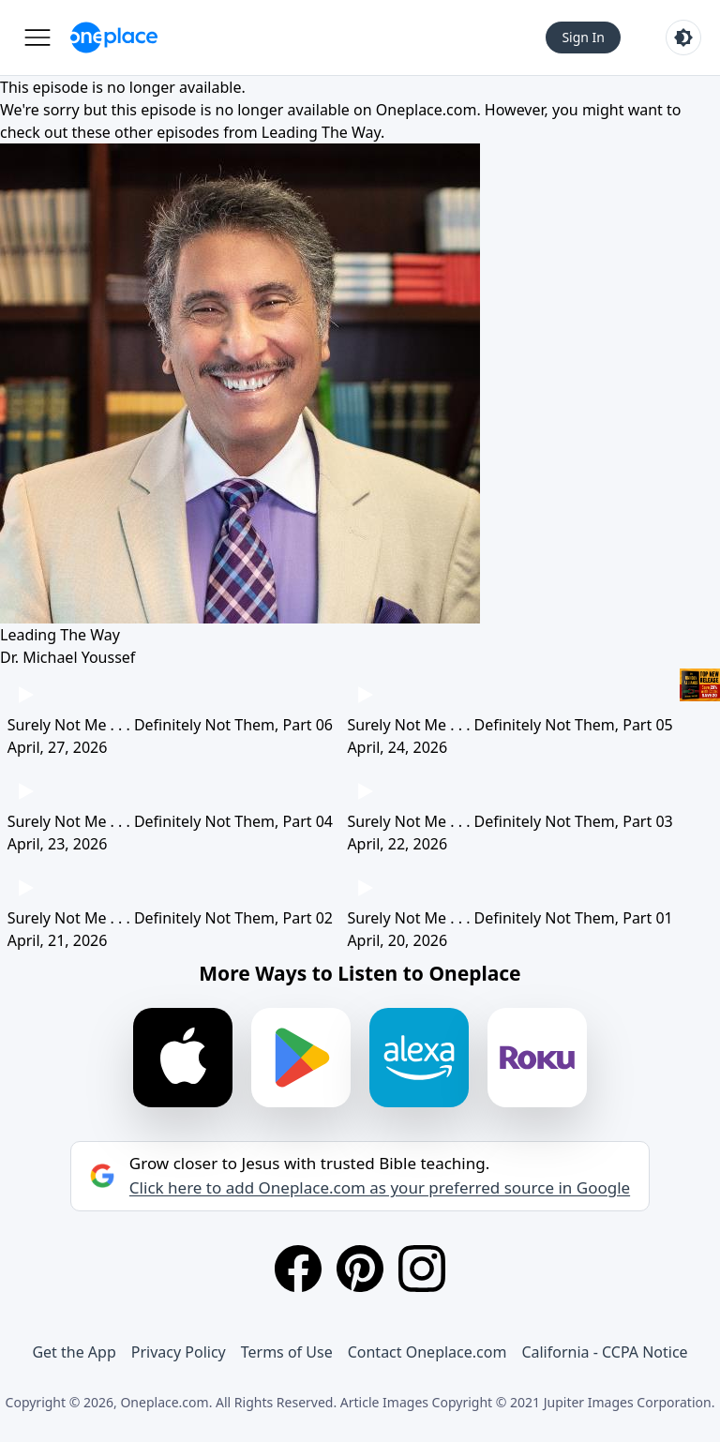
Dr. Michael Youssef (67, 657)
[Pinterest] (360, 1268)
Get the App (73, 1352)
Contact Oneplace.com (427, 1352)
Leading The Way (321, 132)
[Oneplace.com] (114, 37)
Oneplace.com (426, 109)
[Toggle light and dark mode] (683, 37)
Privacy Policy (178, 1352)
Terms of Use (287, 1352)
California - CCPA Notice (604, 1352)
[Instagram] (421, 1268)
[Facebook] (298, 1268)
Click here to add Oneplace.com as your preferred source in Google (379, 1188)
